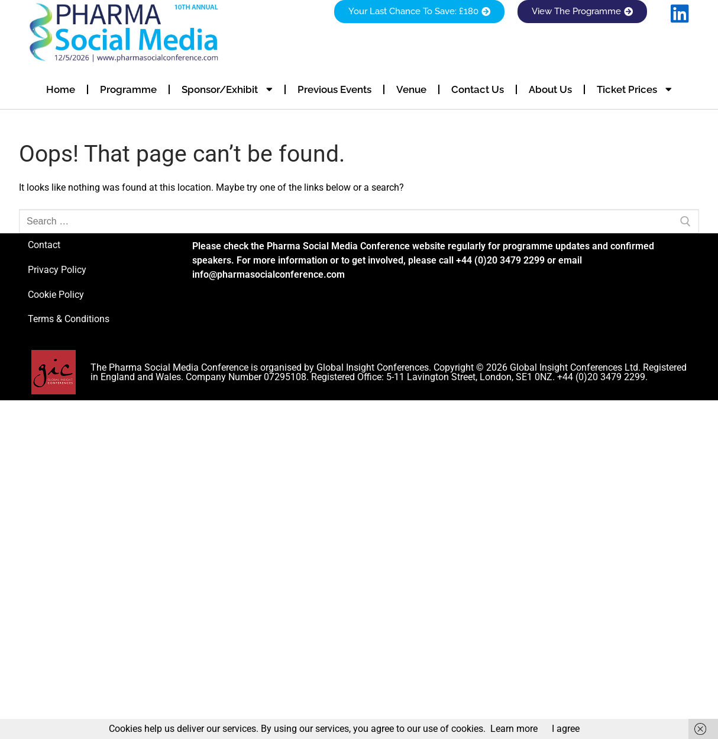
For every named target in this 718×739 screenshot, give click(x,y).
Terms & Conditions (68, 318)
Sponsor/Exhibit (227, 89)
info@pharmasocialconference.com (268, 274)
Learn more (514, 728)
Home (60, 89)
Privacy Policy (57, 269)
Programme (128, 89)
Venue (411, 89)
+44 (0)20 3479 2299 (500, 260)
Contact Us (477, 89)
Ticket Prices (634, 89)
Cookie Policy (56, 294)
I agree (566, 728)
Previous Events (334, 89)
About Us (550, 89)
